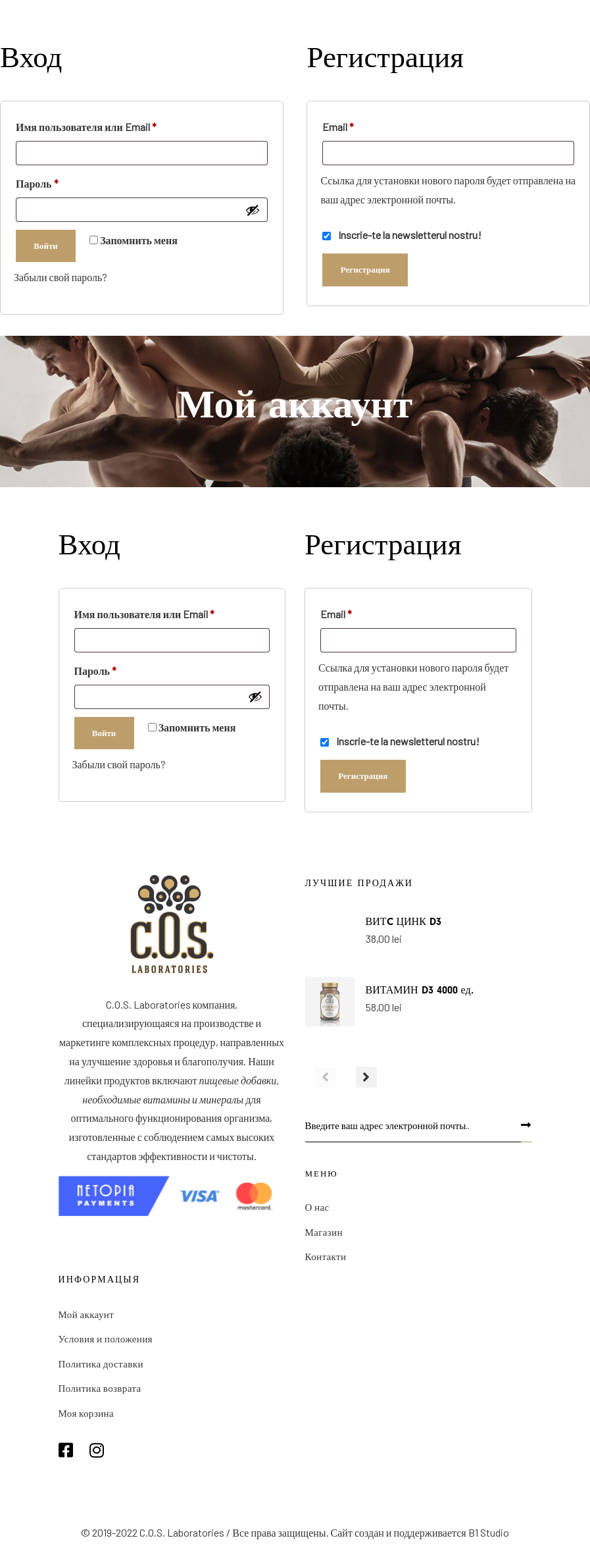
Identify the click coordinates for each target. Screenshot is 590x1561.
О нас (317, 1208)
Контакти (326, 1257)
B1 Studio (488, 1533)
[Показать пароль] (252, 210)
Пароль (38, 181)
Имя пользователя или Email (86, 125)
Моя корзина (86, 1413)
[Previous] (325, 1078)
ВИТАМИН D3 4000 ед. (420, 990)
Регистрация (365, 269)
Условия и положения (106, 1340)
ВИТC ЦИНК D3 (403, 922)
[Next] (366, 1078)
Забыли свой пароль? (60, 277)
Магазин (324, 1233)
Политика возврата (100, 1389)
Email (338, 125)
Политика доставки (101, 1364)
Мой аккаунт (86, 1315)
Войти (46, 245)
